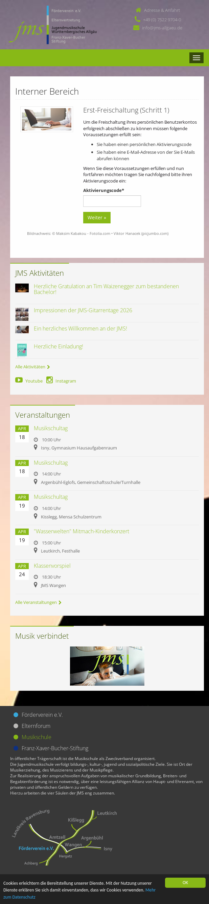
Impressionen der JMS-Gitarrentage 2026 (83, 310)
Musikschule (36, 737)
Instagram (61, 381)
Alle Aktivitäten (32, 367)
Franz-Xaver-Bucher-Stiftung (55, 748)
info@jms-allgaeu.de (162, 28)
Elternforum (36, 726)
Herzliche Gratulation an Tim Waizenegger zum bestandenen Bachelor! (106, 289)
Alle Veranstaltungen (38, 602)
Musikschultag (51, 428)
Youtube (29, 381)
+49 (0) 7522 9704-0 (162, 20)
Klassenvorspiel (52, 565)
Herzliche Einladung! (58, 346)
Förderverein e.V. (42, 714)
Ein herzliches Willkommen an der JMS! (80, 328)
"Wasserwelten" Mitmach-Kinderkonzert (81, 531)
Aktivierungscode (103, 190)
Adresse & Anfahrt (162, 10)
